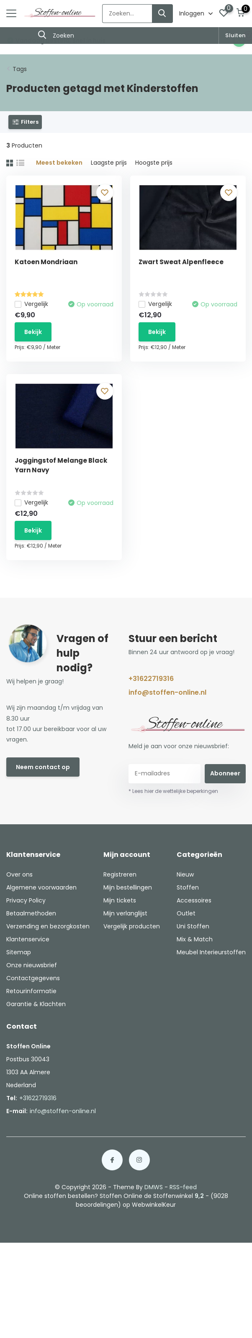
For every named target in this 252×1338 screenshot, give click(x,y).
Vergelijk (31, 304)
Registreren (119, 874)
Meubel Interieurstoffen (211, 952)
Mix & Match (195, 939)
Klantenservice (27, 939)
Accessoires (194, 900)
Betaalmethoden (31, 913)
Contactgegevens (33, 978)
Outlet (186, 913)
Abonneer (225, 773)
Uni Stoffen (193, 926)
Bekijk (33, 332)
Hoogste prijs (153, 162)
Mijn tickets (119, 900)
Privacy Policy (26, 900)
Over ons (19, 874)
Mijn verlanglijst (125, 913)
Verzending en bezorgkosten (48, 926)
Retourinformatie (31, 991)
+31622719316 (151, 678)
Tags (20, 69)
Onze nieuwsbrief (31, 965)
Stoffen (188, 887)
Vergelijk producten (131, 926)
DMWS (153, 1187)
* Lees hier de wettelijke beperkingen (173, 791)
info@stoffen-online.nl (167, 692)
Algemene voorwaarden (41, 887)
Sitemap (18, 952)
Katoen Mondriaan (46, 261)
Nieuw (185, 874)
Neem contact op (43, 767)
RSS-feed (183, 1187)
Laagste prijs (109, 162)
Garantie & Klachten (36, 1004)
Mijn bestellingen (127, 887)
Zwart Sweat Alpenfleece (181, 261)
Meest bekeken (59, 162)
